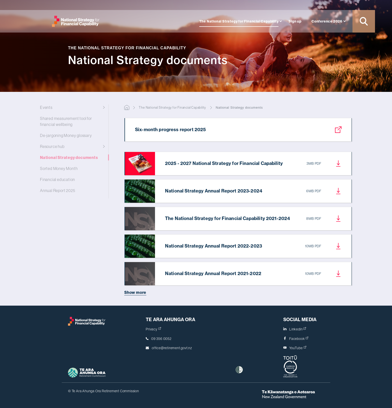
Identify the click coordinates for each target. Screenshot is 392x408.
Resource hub (71, 146)
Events (71, 107)
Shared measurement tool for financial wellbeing (71, 121)
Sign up (295, 21)
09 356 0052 (161, 338)
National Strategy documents (71, 157)
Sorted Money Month (71, 168)
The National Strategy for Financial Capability (239, 21)
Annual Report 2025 (71, 190)
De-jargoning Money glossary (71, 135)
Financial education (71, 179)
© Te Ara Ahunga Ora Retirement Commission (103, 391)
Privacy (153, 329)
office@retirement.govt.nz (172, 348)
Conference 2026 (327, 21)
